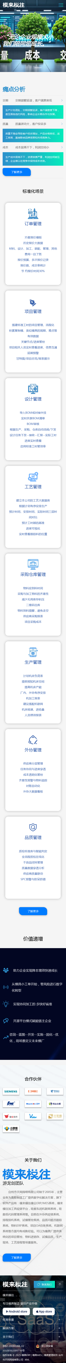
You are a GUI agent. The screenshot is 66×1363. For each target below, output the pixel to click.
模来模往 (8, 1294)
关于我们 (8, 1335)
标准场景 (8, 1318)
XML (27, 1358)
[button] (60, 35)
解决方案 (8, 1327)
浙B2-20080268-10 (13, 1344)
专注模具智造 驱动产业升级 (20, 1302)
